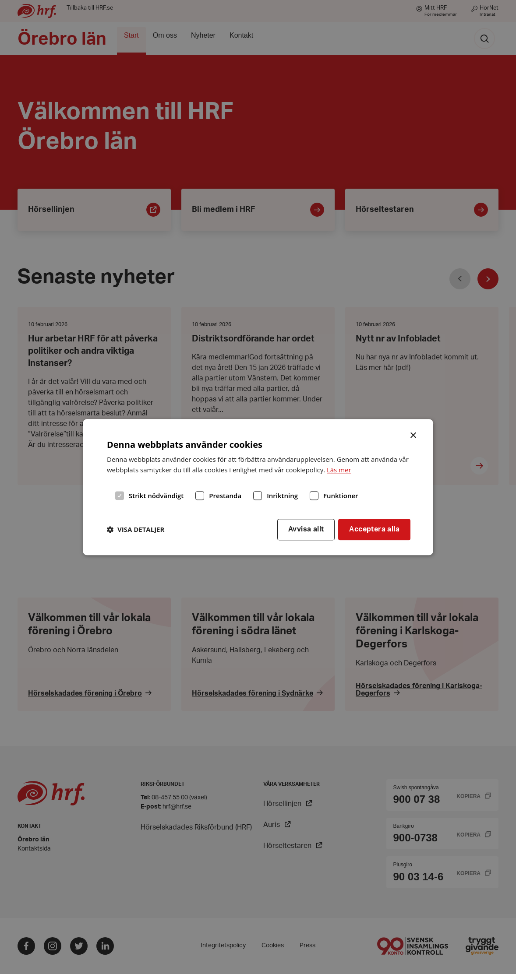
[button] (135, 530)
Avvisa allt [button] (306, 529)
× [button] (413, 435)
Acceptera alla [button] (374, 529)
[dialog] (258, 487)
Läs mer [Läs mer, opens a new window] (339, 470)
